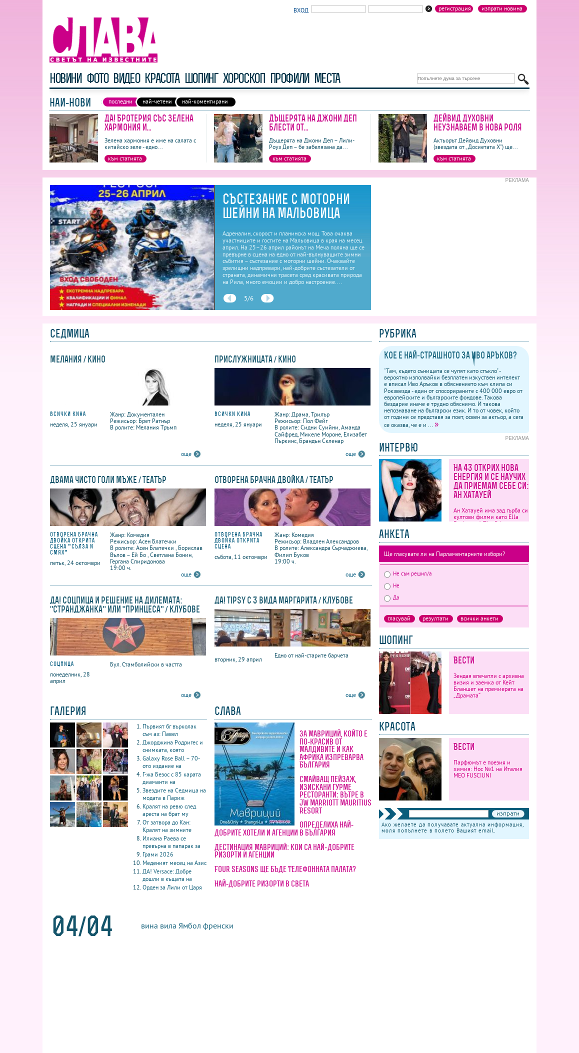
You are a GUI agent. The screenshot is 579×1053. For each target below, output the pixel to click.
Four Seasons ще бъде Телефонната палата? (285, 869)
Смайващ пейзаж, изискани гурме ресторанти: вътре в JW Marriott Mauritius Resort (336, 794)
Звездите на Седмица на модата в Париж (174, 794)
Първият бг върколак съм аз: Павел (169, 730)
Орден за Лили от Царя (172, 887)
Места (327, 78)
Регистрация (454, 8)
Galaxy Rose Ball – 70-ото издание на (171, 762)
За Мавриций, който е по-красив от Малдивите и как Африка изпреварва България (334, 749)
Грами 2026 (158, 854)
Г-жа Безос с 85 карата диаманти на (171, 778)
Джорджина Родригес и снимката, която (172, 746)
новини (66, 78)
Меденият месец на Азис (174, 862)
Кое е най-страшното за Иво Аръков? (450, 355)
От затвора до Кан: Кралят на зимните (167, 826)
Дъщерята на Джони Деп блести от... (313, 122)
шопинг (201, 78)
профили (289, 78)
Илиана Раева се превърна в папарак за (171, 842)
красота (161, 78)
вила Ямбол (180, 925)
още (186, 454)
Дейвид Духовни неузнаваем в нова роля (478, 122)
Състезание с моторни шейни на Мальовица (286, 206)
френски (218, 925)
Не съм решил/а (408, 573)
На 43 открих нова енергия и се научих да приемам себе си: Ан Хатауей (491, 481)
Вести (464, 660)
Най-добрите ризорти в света (261, 883)
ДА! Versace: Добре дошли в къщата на (167, 875)
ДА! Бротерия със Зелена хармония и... (149, 122)
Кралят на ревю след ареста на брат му (169, 810)
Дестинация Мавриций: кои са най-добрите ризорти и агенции (284, 851)
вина (149, 925)
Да (391, 597)
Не (392, 585)
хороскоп (244, 78)
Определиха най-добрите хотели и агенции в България (284, 829)
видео (126, 78)
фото (97, 78)
